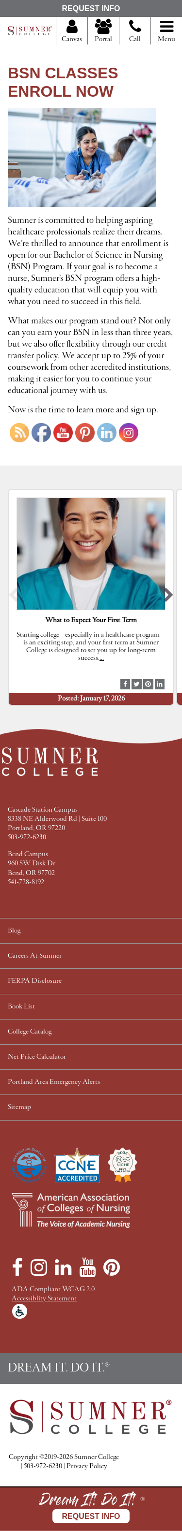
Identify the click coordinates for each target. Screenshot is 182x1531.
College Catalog (29, 1031)
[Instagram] (39, 1267)
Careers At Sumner (35, 956)
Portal (103, 31)
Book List (21, 1006)
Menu (166, 31)
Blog (14, 930)
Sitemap (19, 1107)
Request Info (91, 8)
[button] (13, 597)
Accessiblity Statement (44, 1298)
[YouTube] (87, 1267)
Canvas (72, 31)
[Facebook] (17, 1267)
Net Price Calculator (37, 1057)
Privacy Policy (86, 1466)
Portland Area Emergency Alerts (54, 1082)
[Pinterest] (111, 1267)
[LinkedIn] (63, 1267)
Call (135, 35)
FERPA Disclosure (35, 981)
